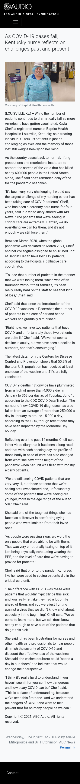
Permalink (67, 747)
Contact (13, 773)
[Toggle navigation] (16, 22)
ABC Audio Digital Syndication (31, 14)
